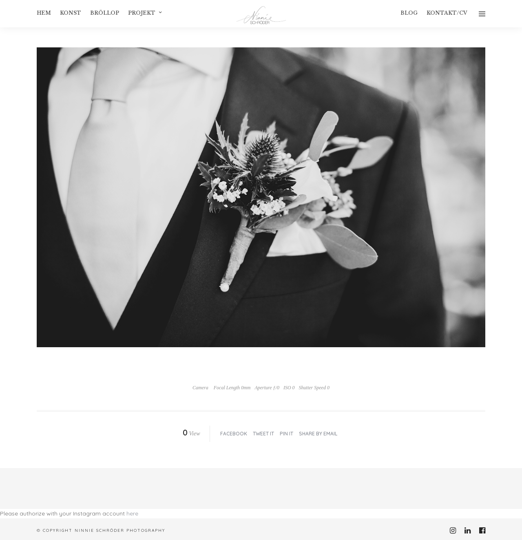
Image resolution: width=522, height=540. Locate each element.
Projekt (141, 13)
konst (70, 13)
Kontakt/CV (447, 13)
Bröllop (104, 13)
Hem (44, 13)
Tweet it (263, 434)
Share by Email (318, 434)
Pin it (286, 434)
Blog (409, 13)
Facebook (233, 434)
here (132, 513)
